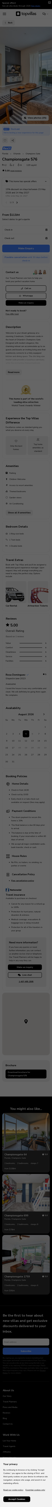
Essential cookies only (35, 1490)
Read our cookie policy (13, 1490)
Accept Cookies (16, 1499)
